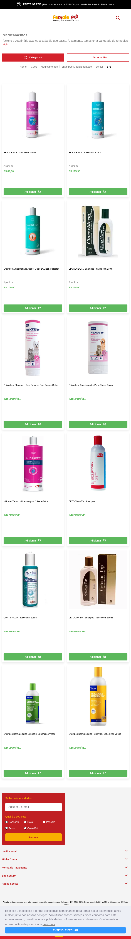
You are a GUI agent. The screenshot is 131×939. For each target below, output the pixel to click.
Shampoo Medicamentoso (76, 66)
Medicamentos (49, 66)
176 (109, 66)
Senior (99, 66)
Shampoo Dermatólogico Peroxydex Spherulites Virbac (95, 734)
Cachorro (14, 822)
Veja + (6, 44)
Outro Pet (32, 828)
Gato (30, 822)
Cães (34, 66)
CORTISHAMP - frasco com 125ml (20, 617)
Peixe (12, 828)
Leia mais (49, 924)
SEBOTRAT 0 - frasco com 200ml (85, 152)
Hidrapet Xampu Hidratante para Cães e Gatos (26, 501)
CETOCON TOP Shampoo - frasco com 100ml (91, 617)
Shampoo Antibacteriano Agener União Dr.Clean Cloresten (31, 269)
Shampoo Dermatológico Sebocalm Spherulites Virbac (29, 734)
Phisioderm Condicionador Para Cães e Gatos (91, 385)
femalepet (23, 66)
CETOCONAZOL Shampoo (82, 501)
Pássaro (50, 822)
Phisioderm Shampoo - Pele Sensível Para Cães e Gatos (31, 385)
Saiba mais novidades (18, 798)
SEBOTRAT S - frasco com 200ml (20, 152)
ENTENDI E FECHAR (65, 930)
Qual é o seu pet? (15, 816)
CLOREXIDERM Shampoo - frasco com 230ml (91, 269)
